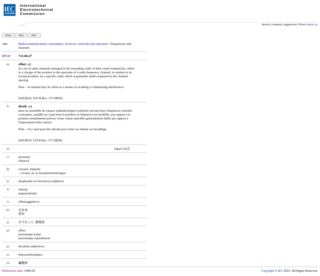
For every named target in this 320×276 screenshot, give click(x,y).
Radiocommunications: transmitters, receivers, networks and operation (63, 44)
